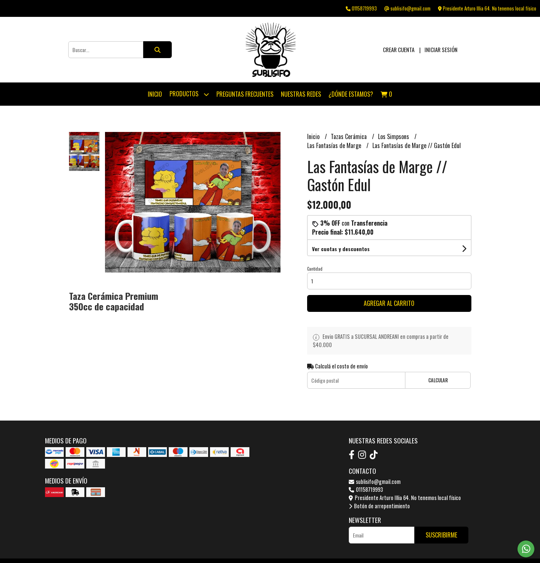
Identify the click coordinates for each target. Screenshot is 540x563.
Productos (189, 94)
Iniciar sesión (441, 49)
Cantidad (314, 269)
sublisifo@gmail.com (374, 481)
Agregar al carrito (389, 303)
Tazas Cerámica (349, 136)
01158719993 (366, 489)
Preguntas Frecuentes (244, 94)
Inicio (155, 94)
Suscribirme (441, 534)
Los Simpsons (394, 136)
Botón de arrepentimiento (379, 506)
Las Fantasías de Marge (335, 145)
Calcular (438, 380)
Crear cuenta (398, 49)
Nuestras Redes (301, 94)
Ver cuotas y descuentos (341, 249)
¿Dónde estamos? (350, 94)
